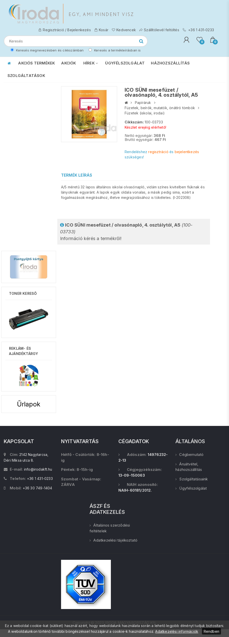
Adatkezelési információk (176, 631)
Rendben (211, 631)
